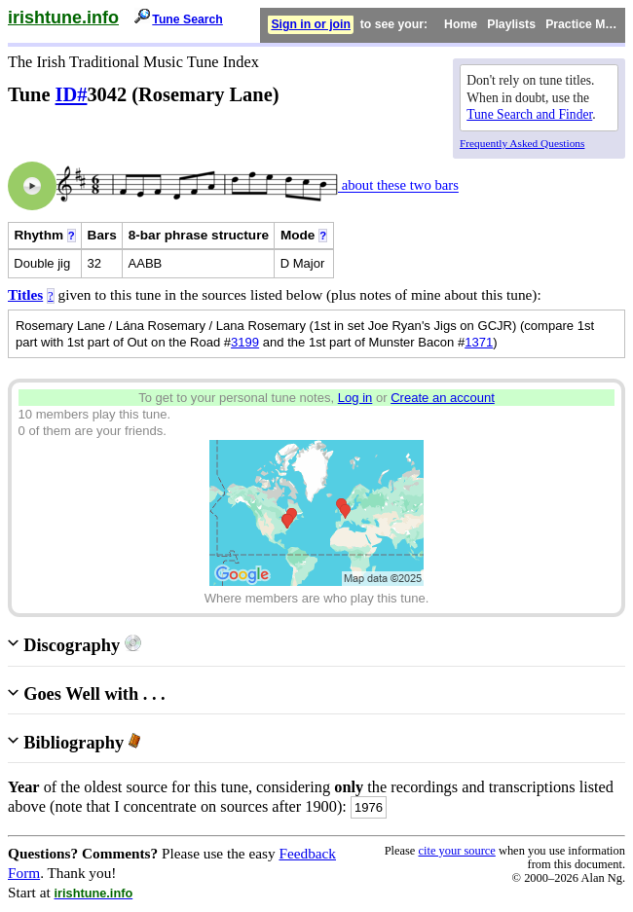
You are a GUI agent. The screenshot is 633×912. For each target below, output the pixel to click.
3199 (245, 342)
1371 (479, 342)
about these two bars (398, 186)
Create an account (443, 397)
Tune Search (187, 19)
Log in (355, 397)
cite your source (456, 850)
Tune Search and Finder (529, 114)
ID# (72, 94)
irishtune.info (63, 17)
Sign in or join (311, 24)
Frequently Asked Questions (522, 143)
